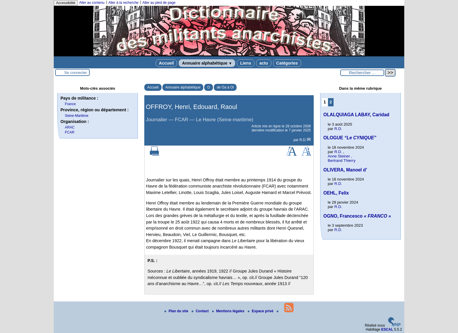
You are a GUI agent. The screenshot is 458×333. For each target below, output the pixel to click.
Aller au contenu (92, 3)
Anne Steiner (339, 156)
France (70, 104)
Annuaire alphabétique (207, 63)
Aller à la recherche (123, 3)
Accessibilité (65, 3)
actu (263, 63)
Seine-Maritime (77, 116)
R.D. (302, 140)
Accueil (166, 63)
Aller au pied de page (158, 3)
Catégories (287, 63)
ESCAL (387, 329)
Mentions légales (228, 311)
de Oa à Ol (225, 87)
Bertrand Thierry (341, 160)
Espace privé (261, 311)
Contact (201, 311)
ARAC (69, 127)
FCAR (69, 132)
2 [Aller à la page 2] (330, 102)
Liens (245, 63)
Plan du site (176, 311)
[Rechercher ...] (362, 73)
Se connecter (75, 72)
